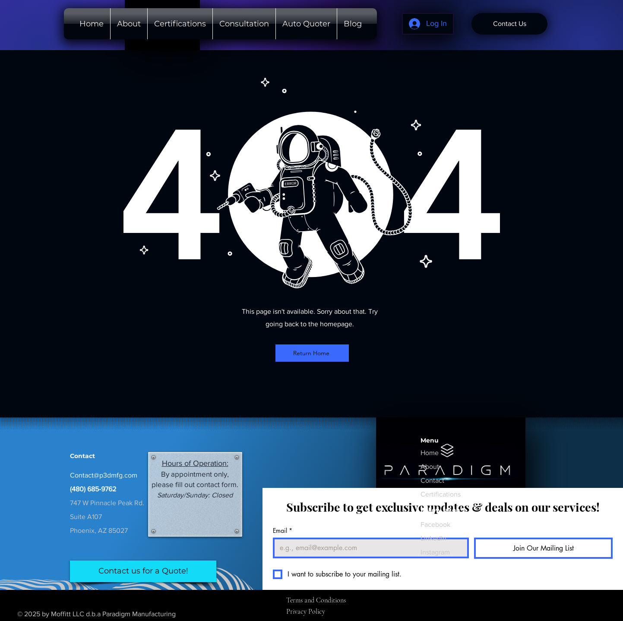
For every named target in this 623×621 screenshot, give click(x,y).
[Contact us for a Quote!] (143, 571)
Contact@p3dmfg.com (103, 475)
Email (282, 530)
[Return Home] (312, 353)
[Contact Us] (509, 24)
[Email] (368, 548)
